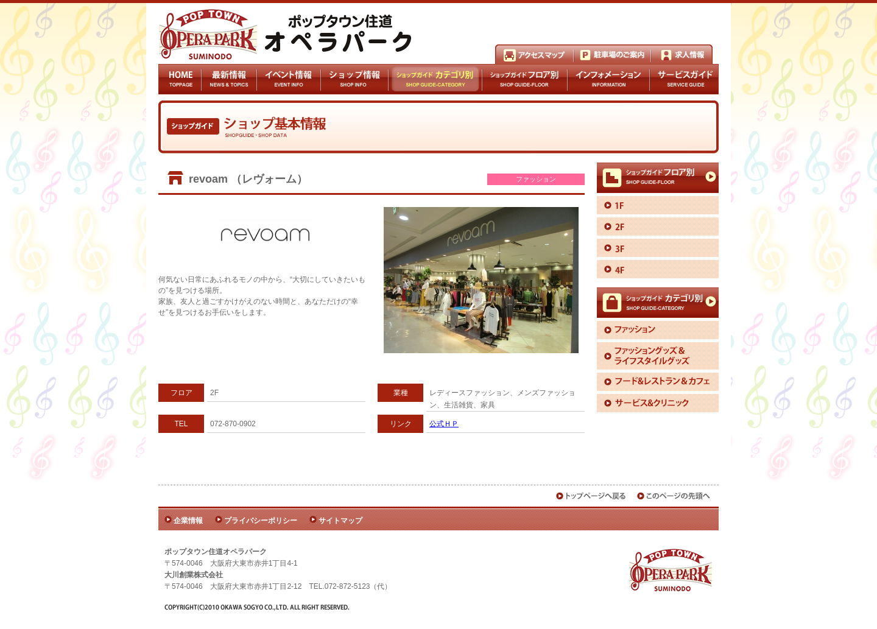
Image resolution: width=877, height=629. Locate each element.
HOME (180, 79)
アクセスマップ (534, 54)
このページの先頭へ (674, 496)
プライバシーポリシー (260, 520)
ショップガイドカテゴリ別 (435, 79)
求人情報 (682, 54)
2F (658, 226)
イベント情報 (288, 79)
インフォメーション (609, 79)
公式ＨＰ (444, 424)
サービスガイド (684, 79)
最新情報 (229, 79)
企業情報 (188, 520)
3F (658, 248)
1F (658, 205)
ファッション (658, 330)
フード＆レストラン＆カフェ (658, 382)
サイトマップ (340, 520)
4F (658, 269)
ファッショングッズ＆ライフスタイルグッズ (658, 356)
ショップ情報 (354, 79)
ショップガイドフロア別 (525, 79)
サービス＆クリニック (658, 403)
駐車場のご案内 (612, 54)
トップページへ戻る (591, 496)
